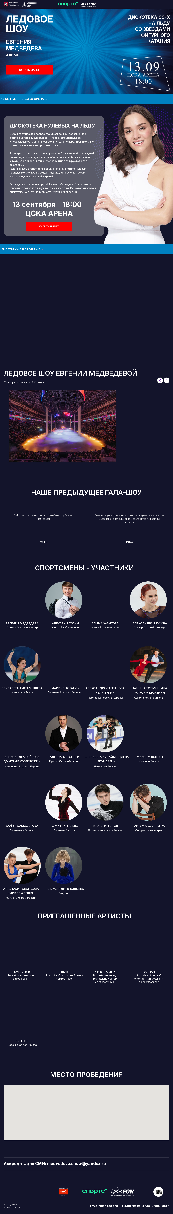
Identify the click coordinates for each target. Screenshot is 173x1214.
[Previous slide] (160, 380)
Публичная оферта (104, 1206)
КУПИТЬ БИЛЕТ (29, 69)
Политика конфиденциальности (145, 1206)
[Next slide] (166, 380)
